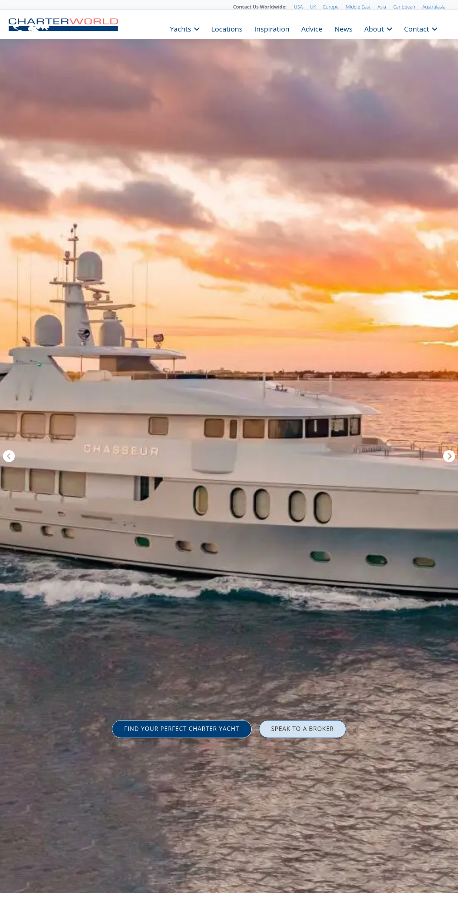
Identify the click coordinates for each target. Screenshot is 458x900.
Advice (311, 28)
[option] (229, 450)
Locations (226, 28)
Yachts (180, 28)
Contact (416, 28)
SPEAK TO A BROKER (302, 729)
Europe (331, 6)
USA (298, 6)
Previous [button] (9, 456)
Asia (382, 6)
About (374, 28)
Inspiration (271, 28)
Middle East (358, 6)
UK (313, 6)
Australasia (433, 6)
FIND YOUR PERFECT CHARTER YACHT (181, 729)
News (343, 28)
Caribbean (404, 6)
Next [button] (449, 456)
